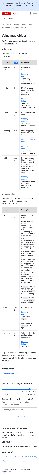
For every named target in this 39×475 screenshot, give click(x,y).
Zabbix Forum (26, 461)
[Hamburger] (35, 13)
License (12, 472)
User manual (6, 25)
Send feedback (19, 417)
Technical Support (9, 457)
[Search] (29, 14)
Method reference (28, 25)
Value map (6, 28)
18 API (16, 25)
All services (6, 461)
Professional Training (29, 457)
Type (16, 62)
